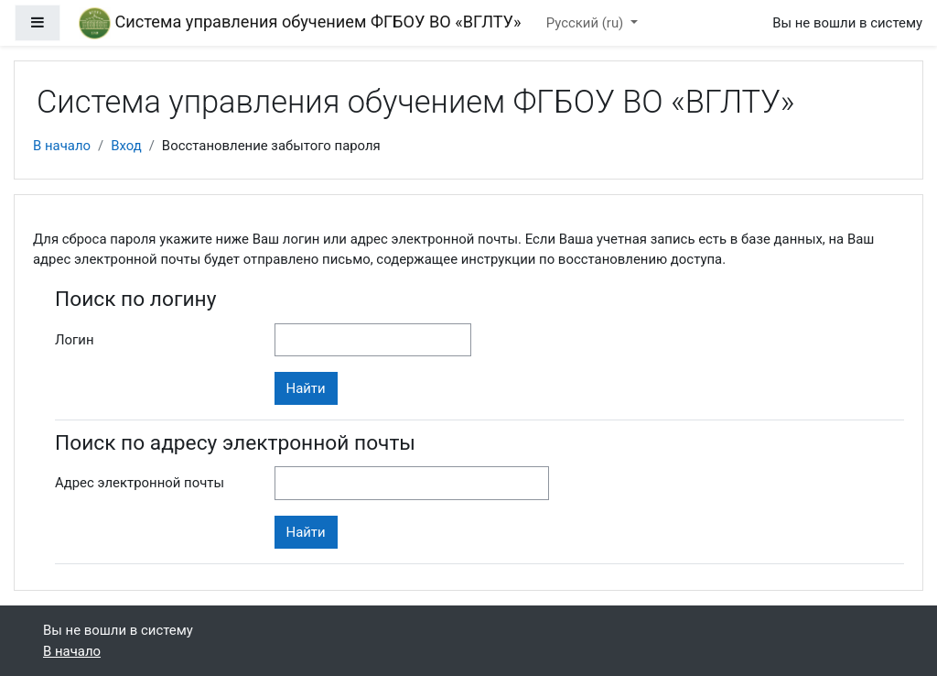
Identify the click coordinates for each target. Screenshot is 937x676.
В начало (62, 145)
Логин (74, 340)
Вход (126, 145)
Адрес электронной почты (139, 482)
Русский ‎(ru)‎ (586, 23)
